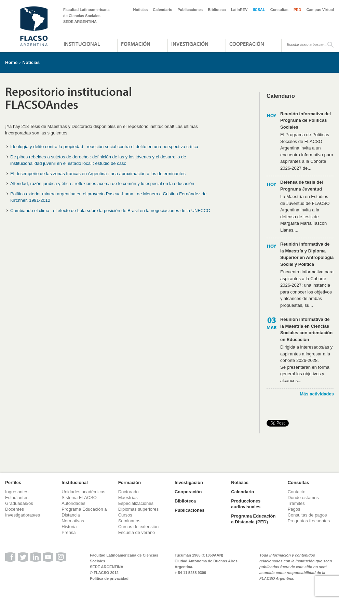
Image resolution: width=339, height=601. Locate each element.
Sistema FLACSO (79, 497)
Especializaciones (135, 503)
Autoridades (73, 503)
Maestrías (128, 497)
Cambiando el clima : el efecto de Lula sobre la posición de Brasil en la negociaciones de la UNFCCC (110, 210)
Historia (69, 526)
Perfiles (13, 482)
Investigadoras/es (22, 515)
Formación (135, 43)
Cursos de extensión (138, 526)
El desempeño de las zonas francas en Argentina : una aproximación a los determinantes (98, 173)
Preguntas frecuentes (309, 520)
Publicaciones (190, 10)
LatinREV (239, 10)
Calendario (162, 10)
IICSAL (259, 10)
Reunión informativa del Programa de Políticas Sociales (305, 120)
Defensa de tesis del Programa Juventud (301, 186)
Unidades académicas (83, 491)
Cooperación (246, 43)
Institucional (82, 43)
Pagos (294, 509)
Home (11, 62)
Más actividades (317, 393)
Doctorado (128, 491)
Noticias (140, 10)
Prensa (69, 532)
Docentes (14, 509)
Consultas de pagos (307, 515)
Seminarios (129, 520)
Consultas (279, 10)
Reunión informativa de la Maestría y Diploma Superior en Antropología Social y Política (307, 254)
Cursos (125, 515)
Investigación (189, 43)
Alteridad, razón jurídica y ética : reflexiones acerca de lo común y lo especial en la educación (102, 183)
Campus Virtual (320, 10)
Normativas (73, 520)
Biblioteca (217, 10)
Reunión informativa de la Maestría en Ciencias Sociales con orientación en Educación (306, 329)
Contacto (297, 491)
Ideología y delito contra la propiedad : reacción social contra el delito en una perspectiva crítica (104, 146)
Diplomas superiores (138, 509)
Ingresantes (16, 491)
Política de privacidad (109, 578)
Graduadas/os (19, 503)
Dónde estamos (303, 497)
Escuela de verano (136, 532)
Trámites (296, 503)
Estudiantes (16, 497)
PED (297, 10)
